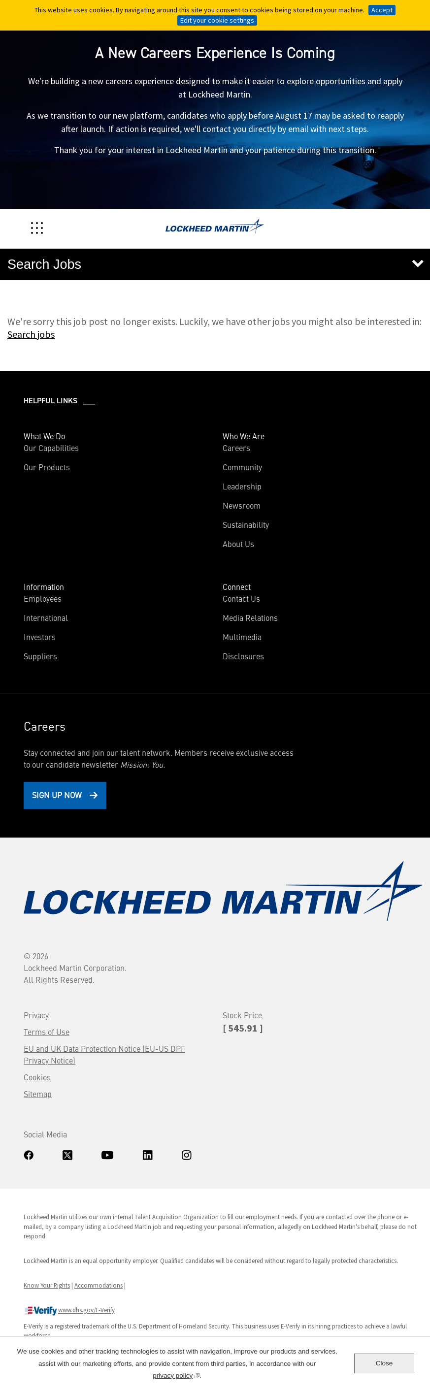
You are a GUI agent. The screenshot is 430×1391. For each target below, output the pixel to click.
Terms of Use (46, 1031)
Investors (54, 637)
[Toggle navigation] (37, 228)
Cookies (37, 1076)
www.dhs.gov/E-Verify (69, 1310)
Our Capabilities (51, 447)
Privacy (36, 1014)
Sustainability (246, 524)
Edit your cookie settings (217, 20)
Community (242, 466)
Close (384, 1363)
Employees (43, 598)
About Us (238, 543)
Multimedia (242, 636)
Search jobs (31, 334)
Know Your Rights (47, 1285)
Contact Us (241, 598)
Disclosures (243, 655)
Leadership (242, 486)
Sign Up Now (57, 794)
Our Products (47, 466)
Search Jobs (44, 264)
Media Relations (250, 617)
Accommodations (98, 1285)
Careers (236, 447)
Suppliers (40, 655)
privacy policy (176, 1374)
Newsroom (242, 505)
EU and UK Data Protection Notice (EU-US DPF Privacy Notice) (104, 1054)
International (46, 617)
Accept (382, 9)
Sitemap (38, 1093)
